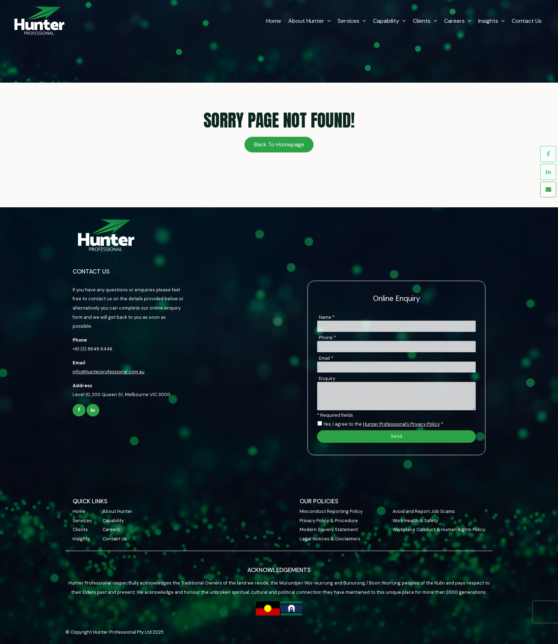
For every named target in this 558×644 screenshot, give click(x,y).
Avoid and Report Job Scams (424, 511)
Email (326, 358)
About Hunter (305, 20)
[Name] (396, 326)
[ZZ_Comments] (396, 396)
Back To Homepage (279, 144)
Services (347, 20)
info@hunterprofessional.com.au (108, 372)
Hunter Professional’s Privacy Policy (401, 424)
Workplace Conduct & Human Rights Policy (439, 529)
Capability (385, 20)
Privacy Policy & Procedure (329, 521)
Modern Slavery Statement (329, 529)
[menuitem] (87, 511)
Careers (453, 20)
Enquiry (327, 378)
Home (272, 20)
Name (327, 317)
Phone (327, 337)
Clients (420, 20)
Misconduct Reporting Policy (331, 511)
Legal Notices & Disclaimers (330, 539)
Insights (487, 20)
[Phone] (396, 346)
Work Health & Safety (415, 521)
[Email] (396, 367)
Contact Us (525, 20)
